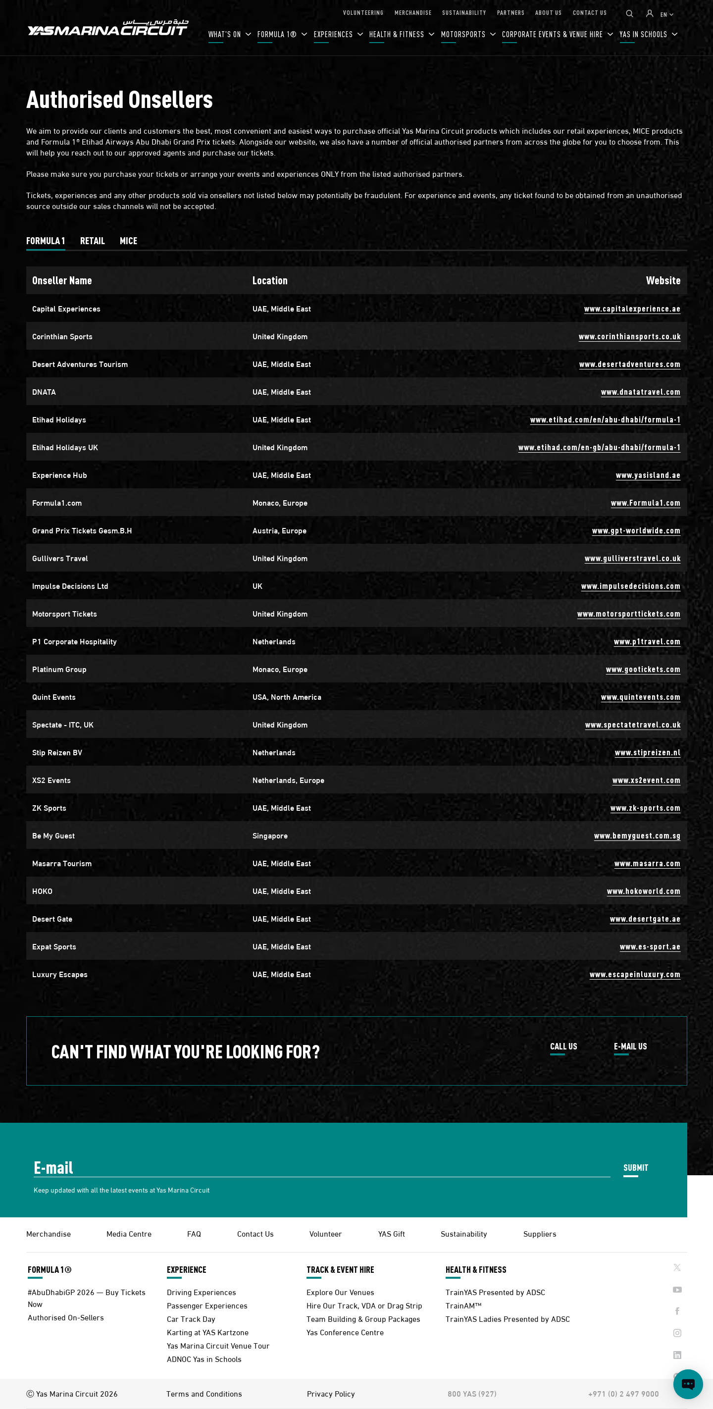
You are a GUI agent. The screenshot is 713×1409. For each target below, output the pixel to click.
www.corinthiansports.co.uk (630, 336)
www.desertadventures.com (630, 364)
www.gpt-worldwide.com (636, 530)
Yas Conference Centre (345, 1331)
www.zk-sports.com (646, 807)
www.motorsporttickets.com (629, 613)
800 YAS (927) (472, 1393)
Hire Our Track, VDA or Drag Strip (364, 1304)
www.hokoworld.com (644, 891)
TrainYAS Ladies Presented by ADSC (508, 1318)
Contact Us (255, 1233)
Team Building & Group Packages (363, 1318)
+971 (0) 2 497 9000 (623, 1393)
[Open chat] (688, 1384)
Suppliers (540, 1233)
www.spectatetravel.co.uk (633, 724)
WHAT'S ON (225, 34)
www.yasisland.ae (648, 475)
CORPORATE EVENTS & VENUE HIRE (553, 34)
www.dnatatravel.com (641, 391)
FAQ (194, 1233)
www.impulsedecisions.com (631, 585)
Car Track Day (191, 1318)
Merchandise (48, 1233)
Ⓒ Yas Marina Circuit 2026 (72, 1393)
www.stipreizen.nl (648, 752)
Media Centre (129, 1233)
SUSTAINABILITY (464, 12)
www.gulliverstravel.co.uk (633, 558)
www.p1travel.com (647, 641)
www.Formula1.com (646, 502)
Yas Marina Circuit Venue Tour (218, 1345)
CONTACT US (590, 12)
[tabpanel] (356, 627)
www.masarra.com (647, 863)
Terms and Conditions (204, 1393)
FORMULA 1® (278, 34)
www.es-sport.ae (650, 946)
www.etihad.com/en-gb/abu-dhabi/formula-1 (599, 447)
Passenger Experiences (207, 1304)
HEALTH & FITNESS (397, 34)
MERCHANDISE (413, 12)
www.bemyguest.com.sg (637, 835)
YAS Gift (391, 1233)
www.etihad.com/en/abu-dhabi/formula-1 (605, 419)
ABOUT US (548, 12)
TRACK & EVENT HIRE (340, 1269)
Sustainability (464, 1233)
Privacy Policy (331, 1393)
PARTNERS (511, 12)
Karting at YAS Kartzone (208, 1331)
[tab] (45, 240)
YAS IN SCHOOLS (644, 34)
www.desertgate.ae (645, 918)
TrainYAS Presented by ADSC (495, 1291)
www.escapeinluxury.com (635, 974)
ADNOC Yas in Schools (204, 1358)
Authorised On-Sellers (66, 1316)
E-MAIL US (630, 1046)
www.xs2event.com (646, 780)
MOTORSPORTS (464, 34)
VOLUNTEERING (363, 12)
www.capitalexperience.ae (632, 308)
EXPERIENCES (334, 34)
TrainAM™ (463, 1304)
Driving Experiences (201, 1291)
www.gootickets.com (643, 669)
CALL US (563, 1046)
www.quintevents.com (641, 696)
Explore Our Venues (340, 1291)
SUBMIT (636, 1167)
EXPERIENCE (186, 1269)
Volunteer (325, 1233)
